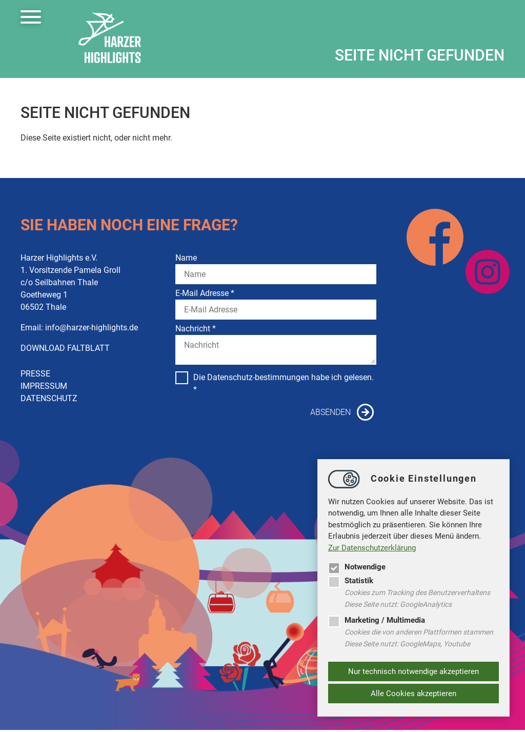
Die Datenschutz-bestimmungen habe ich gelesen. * (274, 382)
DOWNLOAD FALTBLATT (65, 348)
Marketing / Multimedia (376, 620)
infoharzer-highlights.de (91, 327)
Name (186, 258)
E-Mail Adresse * (204, 293)
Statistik (350, 580)
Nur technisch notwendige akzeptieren (413, 671)
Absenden (330, 412)
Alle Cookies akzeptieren (413, 693)
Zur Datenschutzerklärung (372, 547)
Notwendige (357, 566)
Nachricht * (195, 328)
